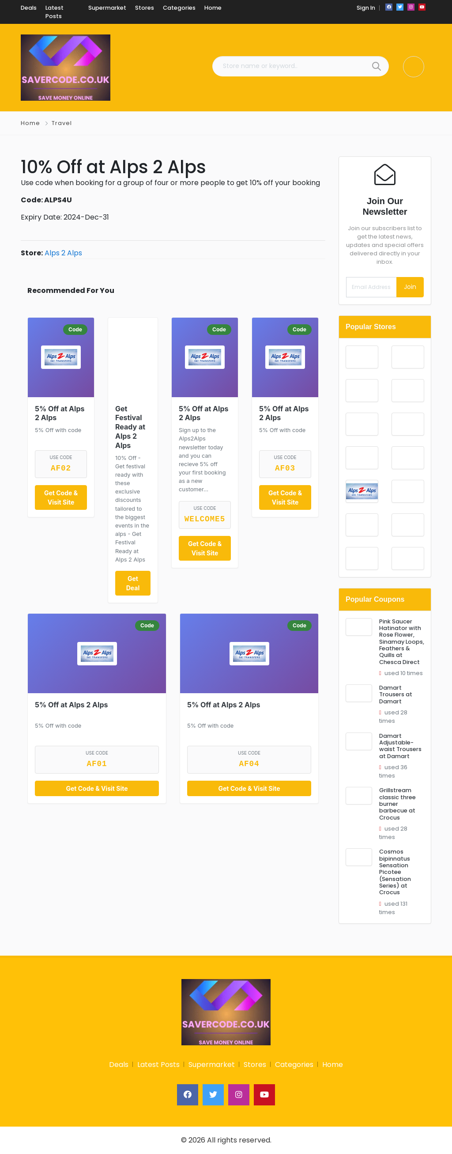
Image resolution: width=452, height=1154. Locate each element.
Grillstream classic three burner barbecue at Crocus (397, 803)
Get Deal (133, 583)
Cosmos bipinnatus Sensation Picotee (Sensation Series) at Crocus (395, 872)
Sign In (366, 7)
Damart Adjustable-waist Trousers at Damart (400, 746)
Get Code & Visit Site (61, 497)
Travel (62, 123)
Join (410, 286)
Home (30, 123)
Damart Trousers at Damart (395, 694)
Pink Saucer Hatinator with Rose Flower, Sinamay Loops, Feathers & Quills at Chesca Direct (401, 642)
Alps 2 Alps (63, 253)
